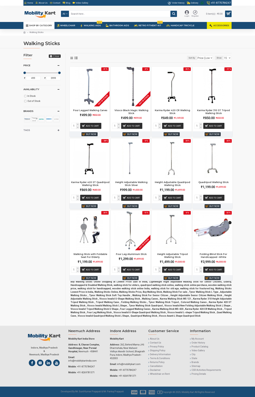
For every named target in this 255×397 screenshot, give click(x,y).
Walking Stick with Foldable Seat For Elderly (90, 256)
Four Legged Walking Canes (90, 110)
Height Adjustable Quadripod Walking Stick (172, 184)
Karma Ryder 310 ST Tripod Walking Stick (213, 112)
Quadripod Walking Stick (213, 182)
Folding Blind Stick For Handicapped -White (213, 256)
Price (26, 65)
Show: (220, 58)
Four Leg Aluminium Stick (131, 254)
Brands (28, 111)
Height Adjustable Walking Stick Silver (131, 184)
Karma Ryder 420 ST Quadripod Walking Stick (90, 184)
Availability (31, 89)
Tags (26, 130)
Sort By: (189, 58)
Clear (56, 56)
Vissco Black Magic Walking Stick (131, 112)
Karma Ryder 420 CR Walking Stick (172, 112)
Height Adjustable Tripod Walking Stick (172, 256)
